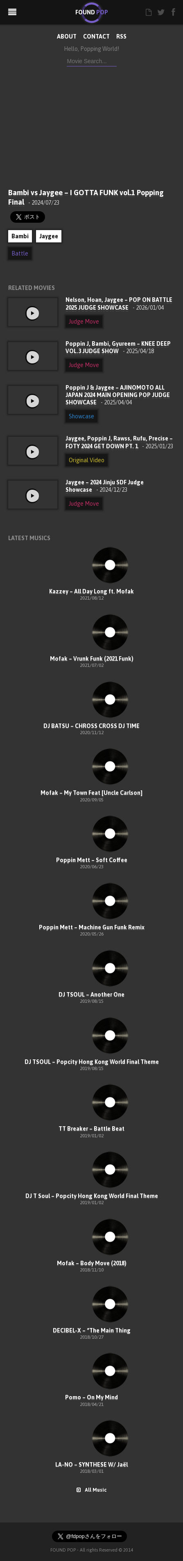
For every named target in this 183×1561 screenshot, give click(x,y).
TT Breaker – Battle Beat (91, 1128)
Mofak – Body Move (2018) (92, 1263)
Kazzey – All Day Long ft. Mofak (91, 591)
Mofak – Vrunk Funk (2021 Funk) (91, 658)
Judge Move (84, 321)
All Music (91, 1490)
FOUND (91, 12)
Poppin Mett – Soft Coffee (91, 860)
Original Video (86, 460)
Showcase (81, 416)
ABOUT (67, 36)
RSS (121, 36)
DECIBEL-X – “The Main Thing (92, 1330)
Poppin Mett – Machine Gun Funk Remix (92, 927)
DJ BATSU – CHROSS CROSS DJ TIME (91, 726)
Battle (19, 253)
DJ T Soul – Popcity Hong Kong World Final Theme (91, 1196)
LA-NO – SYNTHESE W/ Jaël (91, 1464)
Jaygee (48, 236)
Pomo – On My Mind (91, 1397)
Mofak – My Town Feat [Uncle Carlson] (91, 793)
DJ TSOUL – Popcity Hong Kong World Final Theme (92, 1062)
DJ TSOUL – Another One (91, 994)
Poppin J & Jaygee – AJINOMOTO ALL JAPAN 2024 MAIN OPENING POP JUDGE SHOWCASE (118, 395)
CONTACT (96, 36)
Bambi (20, 236)
